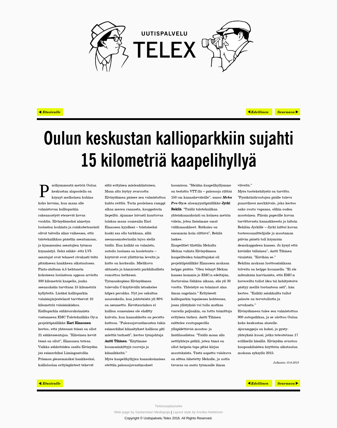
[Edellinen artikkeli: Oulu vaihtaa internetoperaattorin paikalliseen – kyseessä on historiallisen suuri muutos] (259, 111)
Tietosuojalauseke (168, 406)
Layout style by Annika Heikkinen (198, 412)
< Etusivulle (50, 112)
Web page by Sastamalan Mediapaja (142, 412)
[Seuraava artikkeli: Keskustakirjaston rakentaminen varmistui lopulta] (287, 111)
